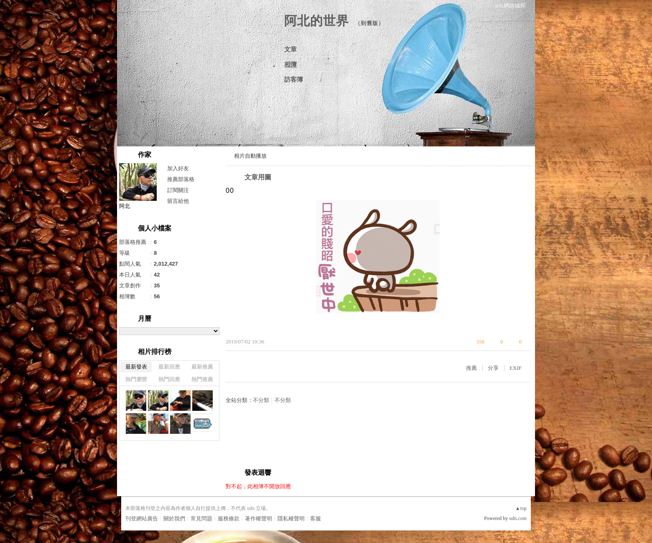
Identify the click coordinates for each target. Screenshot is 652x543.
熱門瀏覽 (136, 379)
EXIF (515, 368)
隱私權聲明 (291, 518)
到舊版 (369, 23)
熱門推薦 (202, 379)
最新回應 (169, 367)
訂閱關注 (178, 190)
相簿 (290, 64)
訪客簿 (293, 79)
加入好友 (178, 168)
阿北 (124, 206)
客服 (315, 518)
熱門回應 (169, 379)
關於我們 (174, 518)
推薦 (471, 368)
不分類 (261, 400)
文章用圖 (257, 177)
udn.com (518, 518)
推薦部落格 (180, 179)
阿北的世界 (316, 21)
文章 (290, 49)
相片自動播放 (250, 156)
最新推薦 (202, 367)
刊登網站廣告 (141, 518)
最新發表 (136, 367)
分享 (493, 368)
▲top (521, 508)
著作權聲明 (258, 518)
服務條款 (228, 518)
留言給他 (178, 201)
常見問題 (201, 518)
